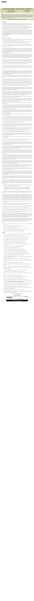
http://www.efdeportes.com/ (11, 19)
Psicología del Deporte (19, 293)
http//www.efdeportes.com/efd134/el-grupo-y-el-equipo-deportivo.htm (15, 281)
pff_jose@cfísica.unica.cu (27, 11)
